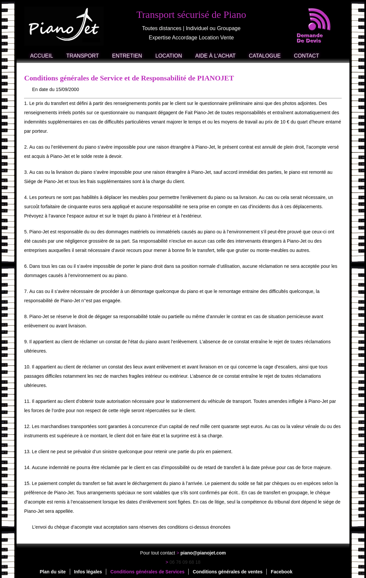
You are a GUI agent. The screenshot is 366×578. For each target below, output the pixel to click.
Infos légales (88, 571)
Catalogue (265, 56)
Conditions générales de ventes (227, 571)
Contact (306, 56)
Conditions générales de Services (147, 571)
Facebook (281, 571)
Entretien (127, 56)
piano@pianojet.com (203, 552)
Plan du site (53, 571)
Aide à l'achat (215, 56)
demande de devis (314, 25)
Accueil (41, 56)
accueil (64, 26)
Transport (82, 56)
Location (168, 56)
